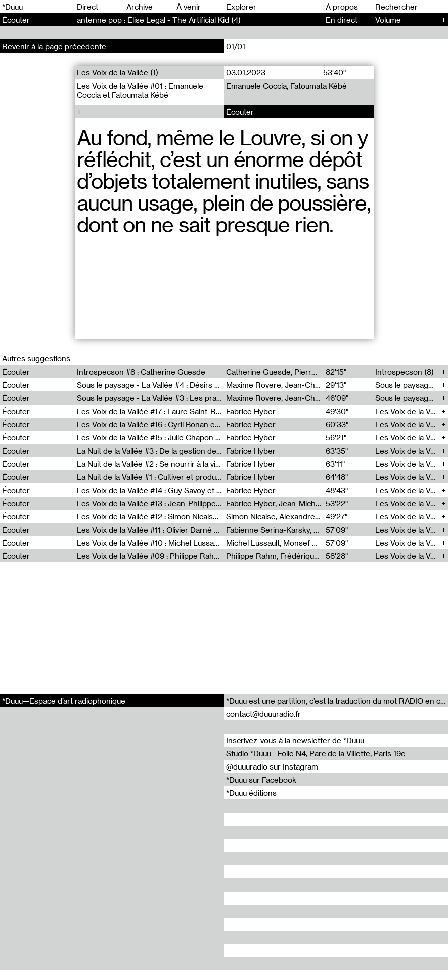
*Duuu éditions (251, 792)
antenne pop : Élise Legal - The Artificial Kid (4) (159, 19)
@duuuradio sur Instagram (272, 766)
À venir (188, 6)
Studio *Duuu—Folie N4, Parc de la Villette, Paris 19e (316, 753)
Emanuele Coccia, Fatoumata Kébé (286, 85)
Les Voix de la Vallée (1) (117, 72)
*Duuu (12, 6)
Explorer (241, 6)
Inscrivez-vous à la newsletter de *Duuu (295, 740)
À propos (342, 6)
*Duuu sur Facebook (261, 779)
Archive (139, 6)
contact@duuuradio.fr (263, 713)
